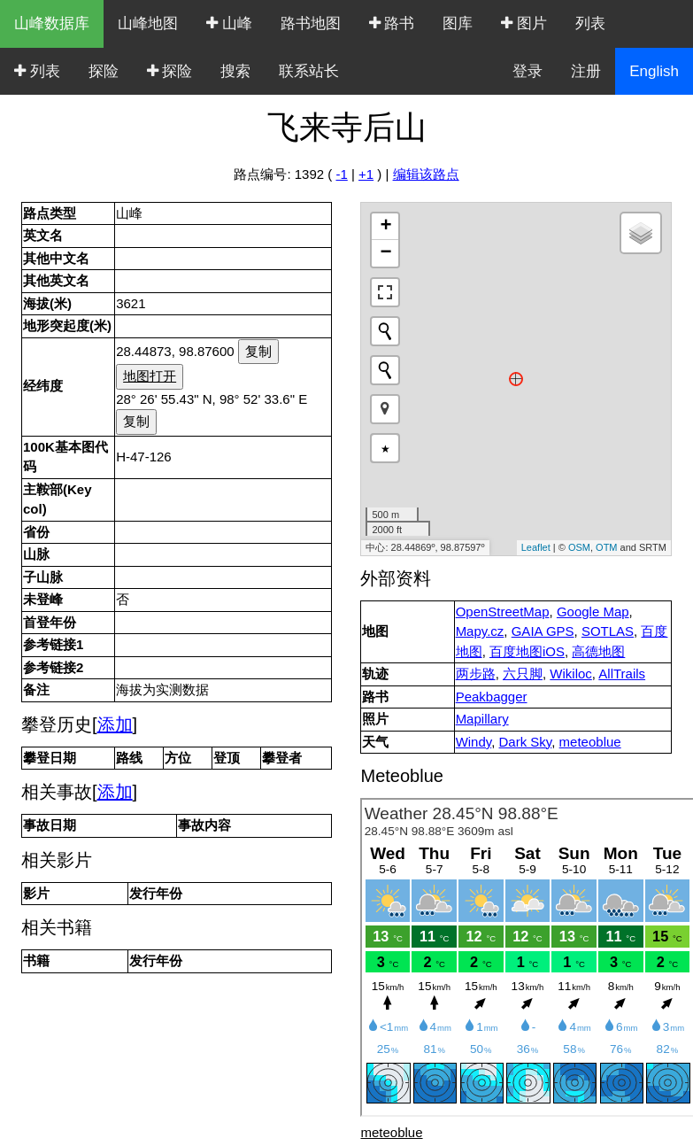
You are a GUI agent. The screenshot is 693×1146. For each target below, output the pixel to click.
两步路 (476, 673)
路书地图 (311, 23)
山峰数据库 (51, 23)
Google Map (593, 611)
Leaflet (536, 547)
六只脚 (523, 673)
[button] (385, 409)
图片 (524, 23)
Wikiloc (571, 673)
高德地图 (598, 651)
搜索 (235, 71)
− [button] (385, 253)
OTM (606, 547)
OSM (579, 547)
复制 (258, 351)
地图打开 (149, 375)
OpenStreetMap (503, 611)
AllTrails (621, 673)
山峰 (229, 23)
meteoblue (590, 741)
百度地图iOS (527, 651)
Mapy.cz (480, 631)
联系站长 (309, 71)
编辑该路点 (426, 174)
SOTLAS (607, 631)
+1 (365, 174)
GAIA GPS (543, 631)
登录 (527, 71)
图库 (458, 23)
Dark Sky (525, 741)
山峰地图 (148, 23)
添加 (115, 724)
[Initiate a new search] (385, 331)
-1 (341, 174)
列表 (590, 23)
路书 (392, 23)
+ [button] (385, 226)
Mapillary (482, 718)
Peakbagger (491, 696)
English (654, 71)
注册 (586, 71)
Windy (474, 741)
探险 (104, 71)
